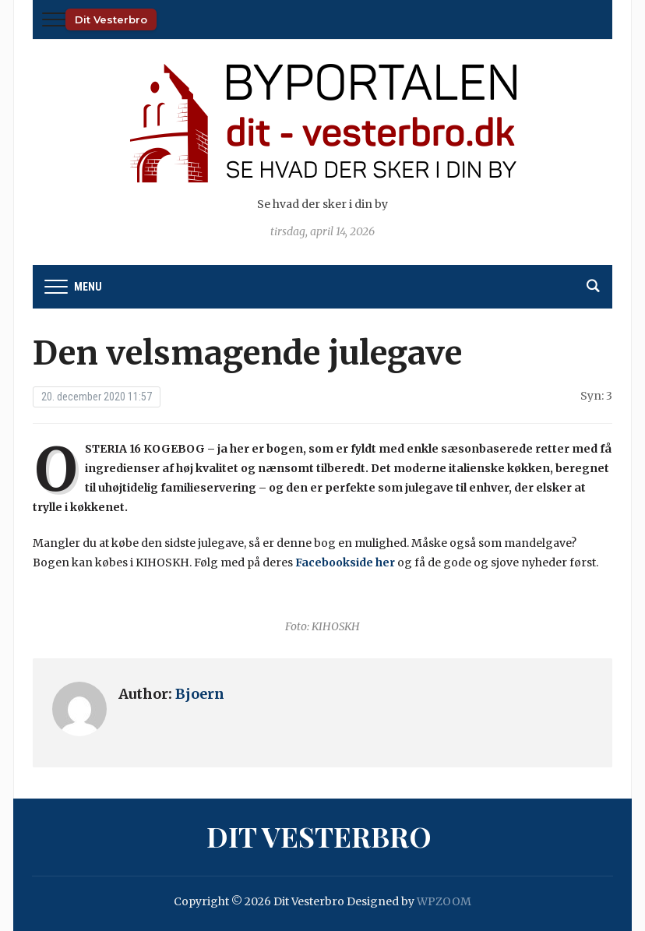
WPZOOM (444, 901)
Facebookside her (345, 562)
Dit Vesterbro (111, 19)
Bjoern (199, 694)
